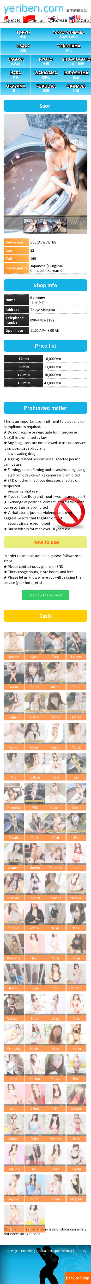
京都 (46, 60)
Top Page (11, 1250)
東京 (23, 33)
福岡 (46, 87)
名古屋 (15, 60)
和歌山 (46, 73)
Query (82, 1250)
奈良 (15, 73)
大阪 (23, 47)
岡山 (15, 87)
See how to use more (45, 595)
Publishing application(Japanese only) (46, 1250)
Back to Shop (78, 1277)
